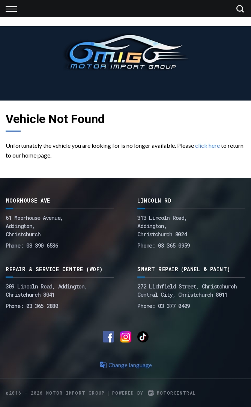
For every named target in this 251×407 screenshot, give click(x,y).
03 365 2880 (42, 305)
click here (207, 145)
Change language (125, 365)
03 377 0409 (174, 305)
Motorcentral (172, 393)
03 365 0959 (174, 245)
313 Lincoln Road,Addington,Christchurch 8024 (162, 226)
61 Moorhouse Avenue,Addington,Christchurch (34, 226)
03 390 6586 (42, 245)
